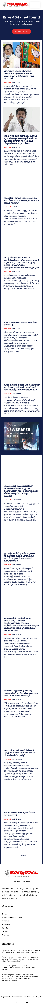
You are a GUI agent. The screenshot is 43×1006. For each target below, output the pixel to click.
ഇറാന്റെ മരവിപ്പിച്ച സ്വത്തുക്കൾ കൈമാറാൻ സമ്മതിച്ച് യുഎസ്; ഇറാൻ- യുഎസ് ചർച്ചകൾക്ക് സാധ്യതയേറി (19, 557)
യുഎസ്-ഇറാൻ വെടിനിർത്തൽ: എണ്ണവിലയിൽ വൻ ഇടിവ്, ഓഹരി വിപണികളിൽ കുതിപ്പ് (19, 753)
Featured (7, 83)
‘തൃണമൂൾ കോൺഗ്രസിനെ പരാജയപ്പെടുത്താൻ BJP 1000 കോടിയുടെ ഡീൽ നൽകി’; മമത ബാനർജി (18, 75)
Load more (21, 856)
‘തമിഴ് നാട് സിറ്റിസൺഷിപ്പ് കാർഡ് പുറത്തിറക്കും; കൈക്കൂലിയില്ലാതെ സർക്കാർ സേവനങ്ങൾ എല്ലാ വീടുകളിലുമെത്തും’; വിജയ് (20, 139)
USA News (7, 759)
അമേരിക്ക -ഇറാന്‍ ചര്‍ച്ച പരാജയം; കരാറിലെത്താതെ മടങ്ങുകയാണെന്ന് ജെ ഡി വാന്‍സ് (21, 200)
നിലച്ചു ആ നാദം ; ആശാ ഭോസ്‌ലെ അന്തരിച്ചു (20, 323)
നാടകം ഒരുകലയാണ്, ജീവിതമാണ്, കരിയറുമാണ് (20, 813)
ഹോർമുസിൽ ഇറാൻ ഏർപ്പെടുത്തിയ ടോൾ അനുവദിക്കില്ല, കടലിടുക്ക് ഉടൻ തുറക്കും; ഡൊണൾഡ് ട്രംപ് (21, 387)
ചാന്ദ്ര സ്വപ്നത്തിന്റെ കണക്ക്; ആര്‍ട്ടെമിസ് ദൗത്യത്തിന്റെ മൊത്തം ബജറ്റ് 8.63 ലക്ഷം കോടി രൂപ (20, 693)
